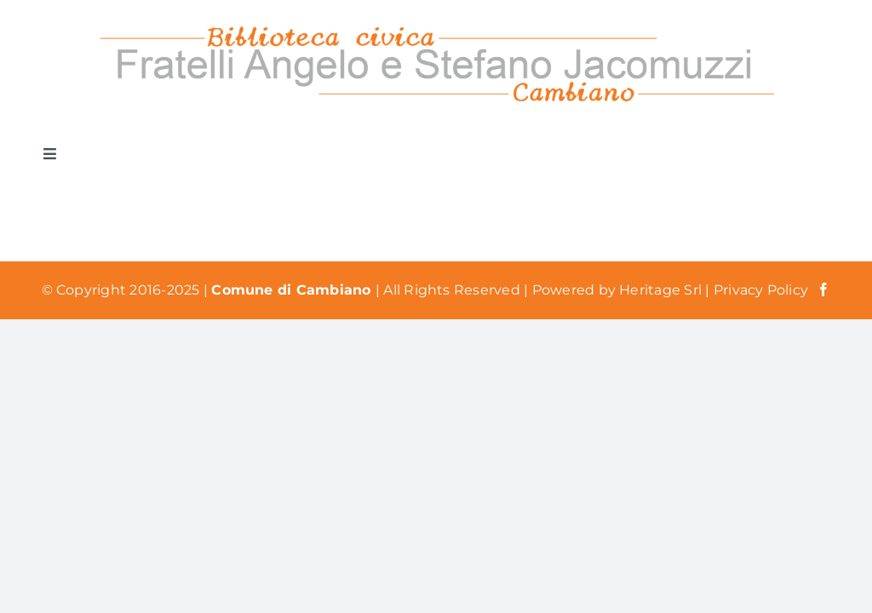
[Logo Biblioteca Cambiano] (436, 23)
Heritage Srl (662, 290)
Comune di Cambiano (293, 290)
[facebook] (823, 289)
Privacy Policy (761, 290)
